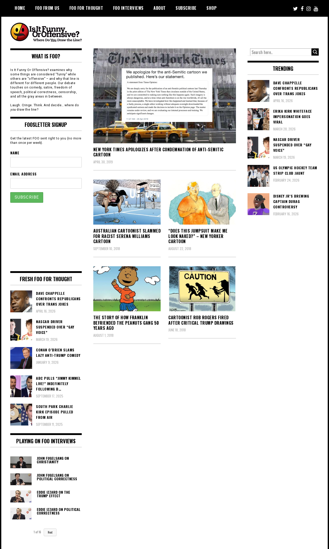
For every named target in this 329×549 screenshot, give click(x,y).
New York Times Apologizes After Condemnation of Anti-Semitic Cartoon (158, 152)
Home (20, 8)
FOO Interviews (128, 8)
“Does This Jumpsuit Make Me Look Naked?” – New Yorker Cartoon (198, 236)
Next (50, 532)
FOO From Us (47, 8)
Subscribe (186, 8)
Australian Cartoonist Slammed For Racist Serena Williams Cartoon (127, 236)
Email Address (23, 173)
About (159, 8)
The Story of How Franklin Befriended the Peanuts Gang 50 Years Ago (126, 322)
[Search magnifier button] (315, 52)
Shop (211, 8)
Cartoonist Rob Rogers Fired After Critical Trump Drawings (201, 320)
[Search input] (281, 52)
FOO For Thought (86, 8)
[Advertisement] (222, 30)
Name (14, 152)
